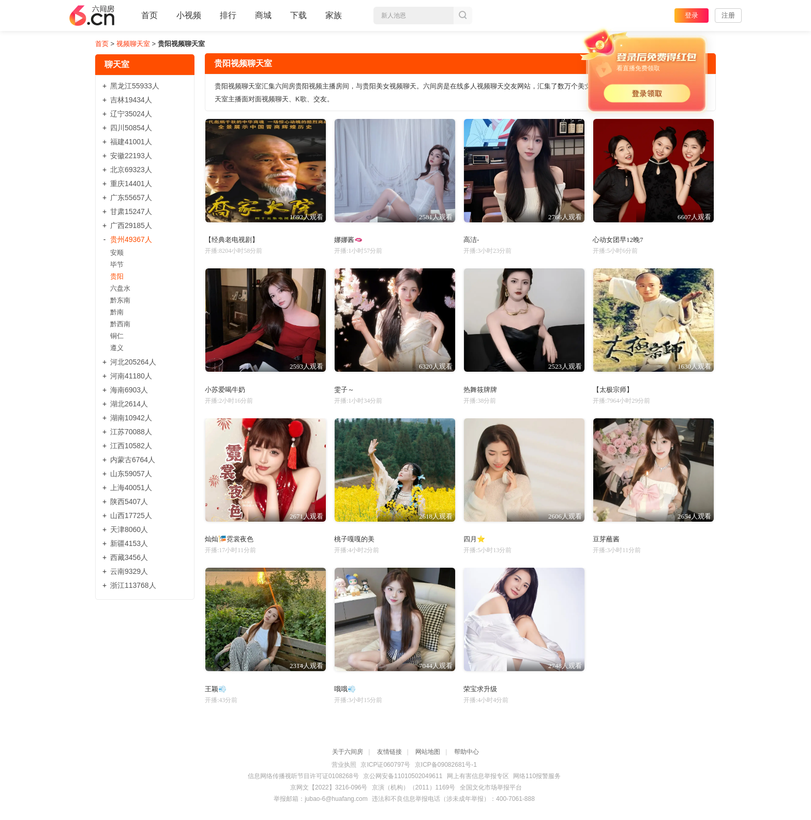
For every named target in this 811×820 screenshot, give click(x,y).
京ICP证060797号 (385, 764)
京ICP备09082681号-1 (446, 764)
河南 (131, 376)
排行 (228, 15)
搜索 (463, 15)
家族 (333, 19)
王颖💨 (216, 689)
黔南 (117, 312)
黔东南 (120, 300)
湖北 (129, 404)
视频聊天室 (133, 44)
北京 (131, 169)
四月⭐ (474, 539)
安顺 (117, 252)
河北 (133, 362)
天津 (129, 529)
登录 (691, 15)
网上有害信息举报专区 (478, 776)
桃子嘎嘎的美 (354, 539)
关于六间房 (347, 751)
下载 (298, 15)
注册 (728, 15)
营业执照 (344, 764)
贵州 (131, 239)
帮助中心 (466, 751)
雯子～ (344, 389)
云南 (129, 571)
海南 (129, 390)
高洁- (471, 240)
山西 (131, 515)
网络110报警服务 (537, 776)
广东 (131, 197)
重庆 (131, 183)
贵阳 (117, 276)
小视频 (188, 19)
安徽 (131, 155)
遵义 (117, 348)
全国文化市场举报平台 (491, 787)
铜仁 (117, 336)
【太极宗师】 (613, 389)
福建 (131, 142)
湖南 (131, 418)
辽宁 (131, 114)
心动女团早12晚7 (618, 240)
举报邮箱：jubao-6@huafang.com (321, 798)
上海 (131, 487)
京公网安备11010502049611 (402, 776)
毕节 (117, 264)
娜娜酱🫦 (348, 240)
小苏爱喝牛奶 (225, 389)
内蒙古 (132, 459)
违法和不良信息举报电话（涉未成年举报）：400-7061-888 (453, 798)
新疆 (129, 543)
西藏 (129, 557)
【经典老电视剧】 (232, 240)
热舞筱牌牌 (480, 389)
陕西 (129, 501)
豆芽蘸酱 (606, 539)
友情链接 (389, 751)
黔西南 (120, 324)
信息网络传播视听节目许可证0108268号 (303, 776)
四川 (131, 128)
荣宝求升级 (480, 689)
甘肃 (131, 211)
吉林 (131, 100)
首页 (149, 19)
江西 (131, 446)
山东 (131, 473)
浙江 (133, 585)
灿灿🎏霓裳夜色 (229, 539)
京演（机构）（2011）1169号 (413, 787)
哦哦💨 (345, 689)
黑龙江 (134, 86)
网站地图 (427, 751)
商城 (263, 19)
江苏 (131, 432)
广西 (131, 225)
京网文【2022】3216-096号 (328, 787)
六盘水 (120, 288)
